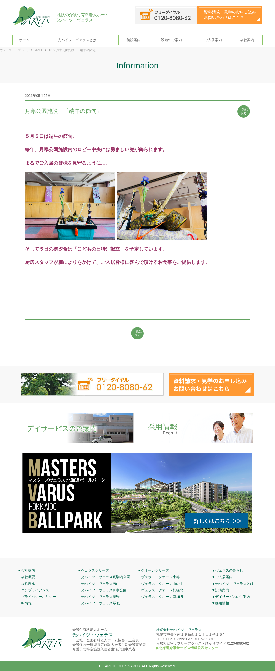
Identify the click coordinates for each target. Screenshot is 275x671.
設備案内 (222, 590)
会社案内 (247, 40)
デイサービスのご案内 (232, 597)
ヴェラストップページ (15, 50)
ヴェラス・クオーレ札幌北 (162, 590)
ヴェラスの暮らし (229, 570)
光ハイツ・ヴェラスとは (77, 40)
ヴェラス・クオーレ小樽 (160, 577)
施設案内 (134, 40)
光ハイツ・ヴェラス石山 (100, 584)
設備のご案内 (171, 40)
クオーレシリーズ (155, 570)
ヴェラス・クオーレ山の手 (162, 584)
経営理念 (28, 584)
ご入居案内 (213, 40)
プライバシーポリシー (38, 597)
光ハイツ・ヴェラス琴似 (100, 603)
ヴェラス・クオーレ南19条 (162, 597)
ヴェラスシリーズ (95, 570)
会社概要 (28, 577)
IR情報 (26, 603)
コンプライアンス (35, 590)
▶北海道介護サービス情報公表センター (187, 648)
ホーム (24, 40)
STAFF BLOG (43, 50)
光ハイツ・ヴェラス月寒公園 (104, 590)
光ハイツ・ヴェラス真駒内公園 (105, 577)
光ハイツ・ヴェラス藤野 (100, 597)
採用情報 (222, 603)
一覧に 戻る (243, 111)
